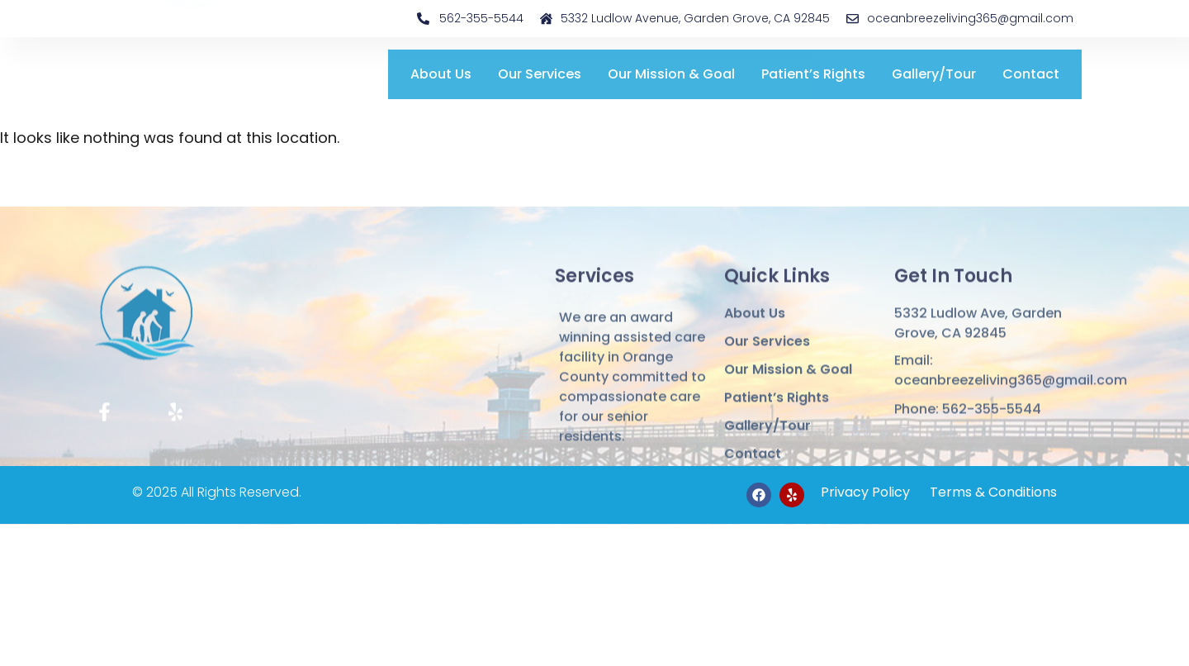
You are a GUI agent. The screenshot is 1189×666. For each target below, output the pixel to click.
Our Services (539, 73)
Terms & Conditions (991, 492)
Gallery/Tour (934, 73)
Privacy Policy (865, 492)
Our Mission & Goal (671, 73)
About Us (440, 73)
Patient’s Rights (813, 73)
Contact (1030, 73)
